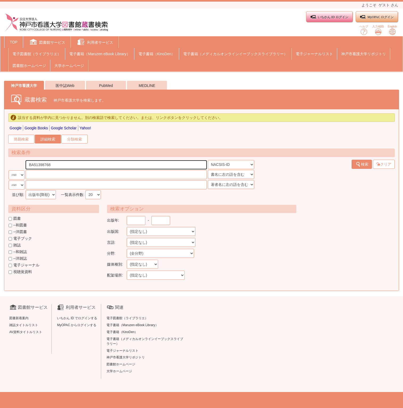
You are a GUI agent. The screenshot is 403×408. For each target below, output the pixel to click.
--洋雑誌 (18, 258)
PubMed (106, 85)
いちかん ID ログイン (329, 17)
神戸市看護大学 (24, 85)
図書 (15, 218)
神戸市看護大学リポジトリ (363, 54)
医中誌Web (65, 85)
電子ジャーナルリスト (314, 54)
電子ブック (20, 238)
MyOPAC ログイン (377, 17)
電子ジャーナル (24, 265)
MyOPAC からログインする (76, 325)
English (392, 30)
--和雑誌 (18, 252)
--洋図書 (18, 232)
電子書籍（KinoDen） (156, 54)
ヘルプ (363, 30)
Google (16, 128)
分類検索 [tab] (74, 139)
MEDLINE (147, 85)
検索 (362, 164)
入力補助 (378, 30)
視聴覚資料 (20, 272)
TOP (14, 42)
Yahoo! (85, 128)
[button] (47, 42)
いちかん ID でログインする (77, 318)
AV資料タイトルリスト (25, 332)
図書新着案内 (18, 318)
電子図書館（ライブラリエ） (37, 54)
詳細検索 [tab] (47, 139)
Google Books (36, 128)
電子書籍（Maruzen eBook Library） (99, 54)
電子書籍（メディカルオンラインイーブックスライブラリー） (235, 54)
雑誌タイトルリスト (23, 325)
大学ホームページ (69, 65)
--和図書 (18, 225)
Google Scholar (64, 128)
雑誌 (15, 245)
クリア (383, 164)
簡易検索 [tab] (21, 139)
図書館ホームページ (29, 65)
